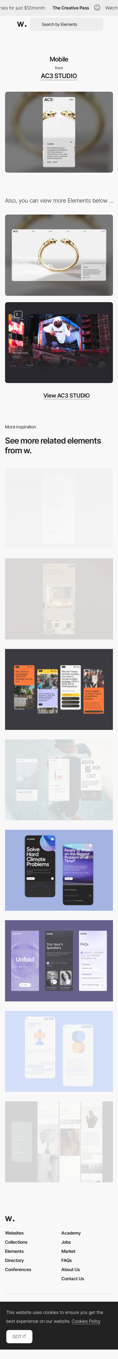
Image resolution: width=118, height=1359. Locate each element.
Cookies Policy (86, 1321)
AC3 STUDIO (59, 76)
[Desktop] (59, 255)
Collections (16, 1242)
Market (68, 1251)
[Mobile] (59, 508)
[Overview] (59, 342)
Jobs (66, 1242)
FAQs (66, 1260)
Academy (71, 1233)
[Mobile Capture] (59, 870)
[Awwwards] (21, 24)
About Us (70, 1269)
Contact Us (72, 1278)
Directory (14, 1260)
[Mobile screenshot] (59, 1141)
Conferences (18, 1269)
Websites (14, 1233)
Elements (14, 1251)
